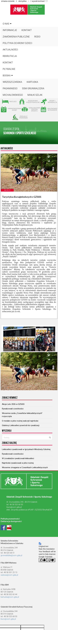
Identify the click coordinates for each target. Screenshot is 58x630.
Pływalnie (9, 69)
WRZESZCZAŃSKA (12, 82)
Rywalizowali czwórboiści (12, 409)
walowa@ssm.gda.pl (9, 575)
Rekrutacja (10, 56)
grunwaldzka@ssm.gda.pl (11, 555)
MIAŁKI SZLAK (34, 94)
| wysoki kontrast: (38, 1)
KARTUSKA (32, 82)
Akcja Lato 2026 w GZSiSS (13, 404)
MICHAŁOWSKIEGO (13, 94)
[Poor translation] (51, 560)
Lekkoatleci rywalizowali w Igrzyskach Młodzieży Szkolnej (26, 449)
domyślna (22, 1)
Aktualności (10, 49)
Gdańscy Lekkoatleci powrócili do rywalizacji (20, 425)
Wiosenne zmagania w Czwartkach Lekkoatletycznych (25, 467)
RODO (37, 36)
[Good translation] (43, 560)
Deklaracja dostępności (11, 521)
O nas (7, 23)
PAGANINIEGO (10, 88)
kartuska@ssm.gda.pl (10, 597)
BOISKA (8, 75)
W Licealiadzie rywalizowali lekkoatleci (18, 458)
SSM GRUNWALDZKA (33, 88)
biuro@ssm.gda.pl (14, 507)
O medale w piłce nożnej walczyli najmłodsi (20, 421)
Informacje (10, 30)
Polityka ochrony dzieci (17, 43)
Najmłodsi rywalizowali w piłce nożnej (18, 463)
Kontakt (27, 30)
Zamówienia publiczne (16, 36)
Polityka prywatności (10, 518)
